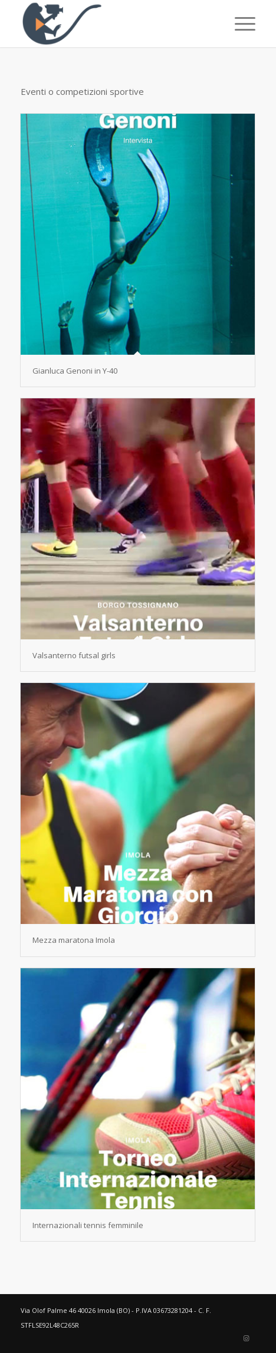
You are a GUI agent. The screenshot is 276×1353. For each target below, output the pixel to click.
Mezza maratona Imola (73, 940)
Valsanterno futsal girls (74, 655)
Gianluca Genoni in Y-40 (74, 370)
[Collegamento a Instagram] (246, 1338)
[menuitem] (239, 23)
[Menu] (239, 23)
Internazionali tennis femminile (87, 1225)
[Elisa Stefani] (114, 23)
